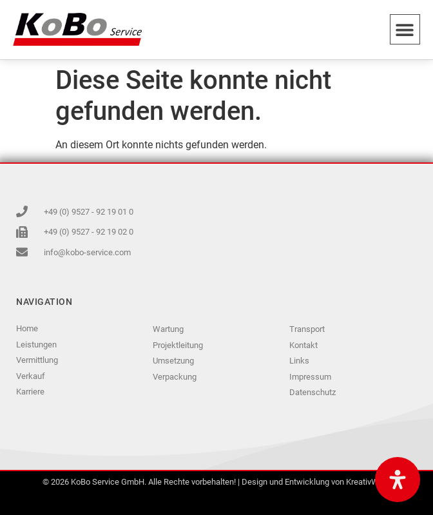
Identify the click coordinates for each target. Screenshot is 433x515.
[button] (405, 29)
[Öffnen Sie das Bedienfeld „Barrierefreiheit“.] (397, 479)
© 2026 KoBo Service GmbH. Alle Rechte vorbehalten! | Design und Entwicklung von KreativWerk (216, 482)
